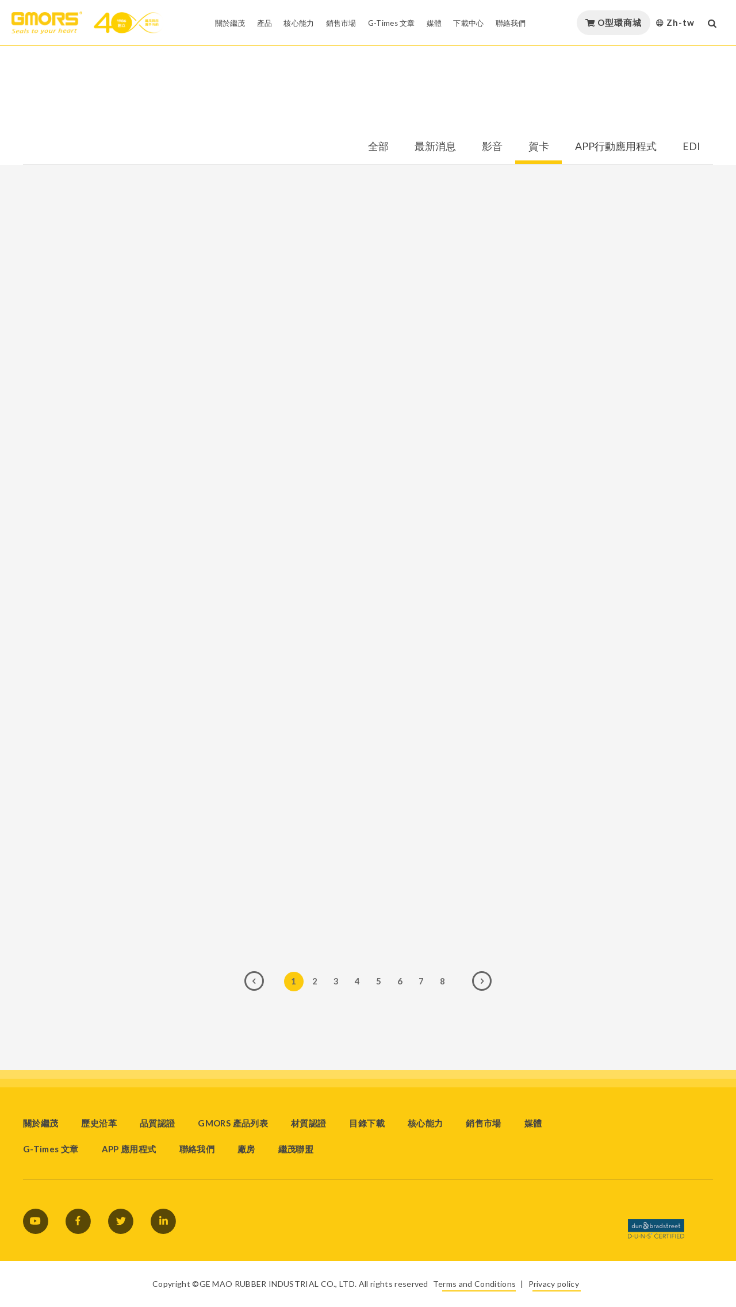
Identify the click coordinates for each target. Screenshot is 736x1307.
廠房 (246, 1149)
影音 (492, 146)
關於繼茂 (40, 1123)
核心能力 (425, 1123)
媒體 (533, 1123)
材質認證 (308, 1123)
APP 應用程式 (129, 1149)
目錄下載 (366, 1123)
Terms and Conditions (474, 1284)
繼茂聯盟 (295, 1149)
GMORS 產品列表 (233, 1123)
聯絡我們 (196, 1149)
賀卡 (538, 146)
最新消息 (435, 146)
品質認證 (157, 1123)
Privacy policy (553, 1284)
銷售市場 (483, 1123)
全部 (378, 146)
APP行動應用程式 (616, 146)
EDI (691, 146)
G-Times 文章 (51, 1149)
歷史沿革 (98, 1123)
